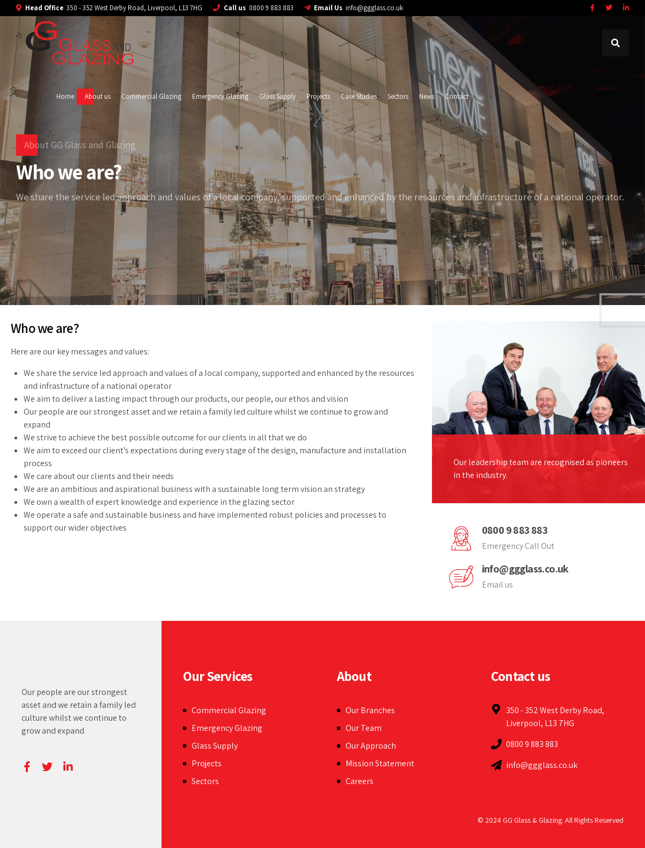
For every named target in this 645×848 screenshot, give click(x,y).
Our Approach (371, 745)
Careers (359, 781)
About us (98, 96)
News (426, 96)
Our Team (364, 728)
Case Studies (359, 96)
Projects (318, 96)
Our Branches (370, 710)
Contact (456, 96)
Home (65, 96)
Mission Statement (380, 763)
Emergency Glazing (220, 96)
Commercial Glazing (151, 96)
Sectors (397, 96)
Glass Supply (277, 96)
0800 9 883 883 (515, 530)
